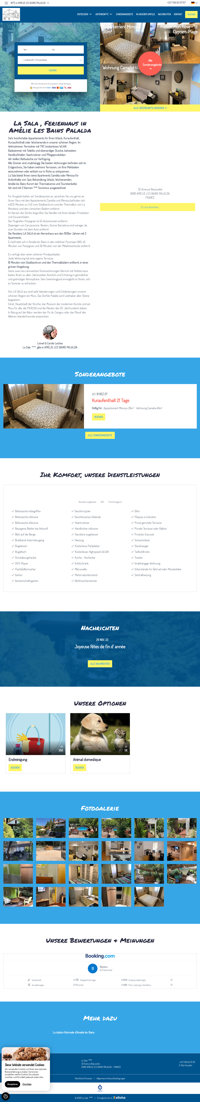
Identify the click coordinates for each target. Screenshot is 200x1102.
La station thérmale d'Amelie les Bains (73, 1032)
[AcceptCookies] (6, 1096)
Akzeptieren (12, 1084)
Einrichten (27, 1084)
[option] (100, 406)
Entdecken (84, 14)
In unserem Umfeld (145, 14)
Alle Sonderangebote (100, 435)
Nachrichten (164, 14)
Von (25, 49)
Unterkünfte (103, 14)
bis (53, 49)
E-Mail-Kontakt (183, 1065)
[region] (26, 1069)
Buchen (191, 14)
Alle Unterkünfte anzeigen (150, 108)
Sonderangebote (124, 14)
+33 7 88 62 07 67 (185, 1062)
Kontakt (178, 14)
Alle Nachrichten (100, 663)
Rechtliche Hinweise (83, 1078)
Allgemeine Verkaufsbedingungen (111, 1078)
